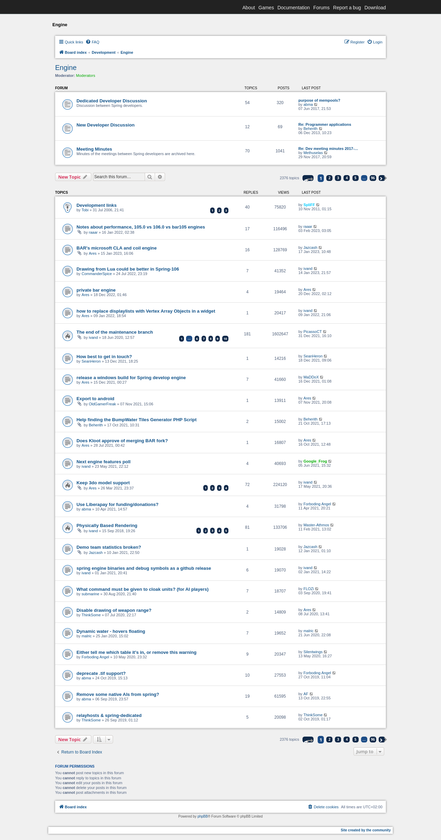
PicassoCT (313, 332)
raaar (93, 232)
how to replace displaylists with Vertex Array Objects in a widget (145, 311)
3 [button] (338, 177)
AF (306, 694)
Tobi (85, 210)
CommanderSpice (97, 274)
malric (87, 636)
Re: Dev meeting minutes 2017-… (328, 148)
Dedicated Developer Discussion (111, 100)
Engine (65, 67)
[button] (308, 178)
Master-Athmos (316, 525)
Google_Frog (315, 461)
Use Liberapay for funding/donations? (117, 504)
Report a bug (347, 7)
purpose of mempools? (319, 100)
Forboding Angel (317, 504)
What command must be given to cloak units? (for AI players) (142, 589)
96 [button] (373, 177)
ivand (308, 268)
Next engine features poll (103, 461)
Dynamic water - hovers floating (110, 631)
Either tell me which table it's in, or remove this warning (136, 652)
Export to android (95, 398)
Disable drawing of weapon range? (114, 610)
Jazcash (310, 247)
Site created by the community (366, 830)
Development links (96, 205)
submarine (90, 594)
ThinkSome (91, 615)
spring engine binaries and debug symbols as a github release (143, 568)
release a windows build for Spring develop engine (131, 377)
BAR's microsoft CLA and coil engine (116, 248)
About (248, 7)
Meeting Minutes (94, 149)
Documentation (293, 7)
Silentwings (313, 652)
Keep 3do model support (103, 482)
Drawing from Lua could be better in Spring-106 (127, 269)
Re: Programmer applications (324, 124)
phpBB (202, 816)
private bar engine (96, 290)
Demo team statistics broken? (108, 547)
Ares (93, 253)
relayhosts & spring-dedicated (109, 715)
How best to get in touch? (104, 356)
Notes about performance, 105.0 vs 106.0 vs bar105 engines (140, 227)
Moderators (85, 75)
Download (375, 7)
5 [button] (356, 177)
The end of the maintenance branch (114, 332)
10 (225, 338)
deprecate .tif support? (101, 673)
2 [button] (330, 177)
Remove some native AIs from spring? (117, 694)
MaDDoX (311, 377)
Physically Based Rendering (106, 525)
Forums (321, 7)
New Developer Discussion (105, 125)
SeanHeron (91, 361)
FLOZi (309, 589)
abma (308, 104)
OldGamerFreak (102, 404)
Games (266, 7)
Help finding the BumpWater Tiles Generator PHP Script (136, 419)
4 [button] (347, 177)
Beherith (311, 128)
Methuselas (313, 153)
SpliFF (309, 205)
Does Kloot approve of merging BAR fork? (122, 440)
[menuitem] (92, 42)
